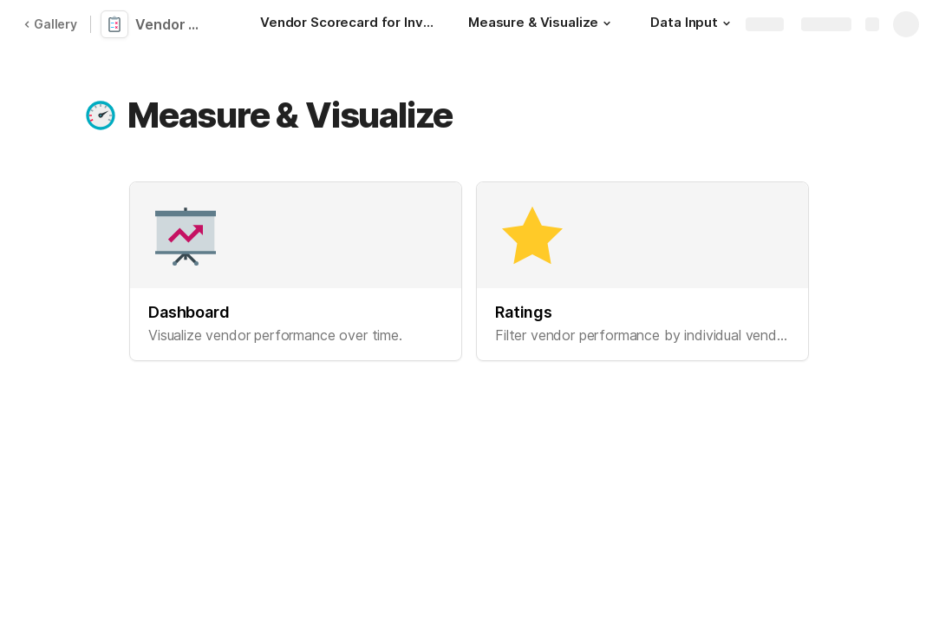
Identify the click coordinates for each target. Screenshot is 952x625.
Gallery (50, 23)
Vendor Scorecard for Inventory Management (175, 24)
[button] (607, 23)
